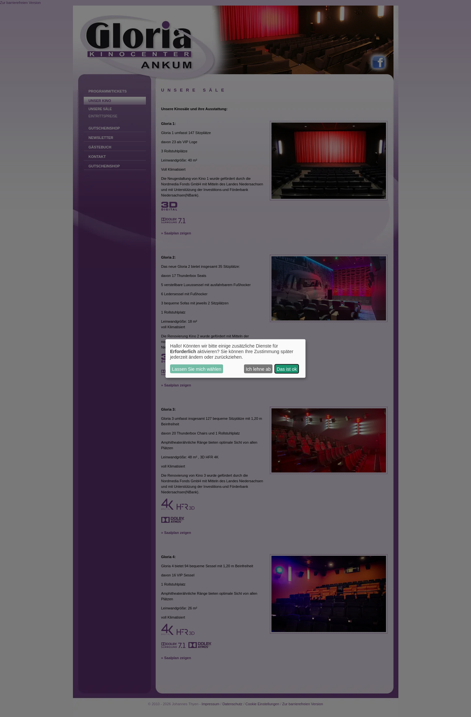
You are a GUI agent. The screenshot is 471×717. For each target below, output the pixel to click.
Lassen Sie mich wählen (196, 368)
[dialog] (235, 358)
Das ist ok (287, 368)
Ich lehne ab (258, 368)
